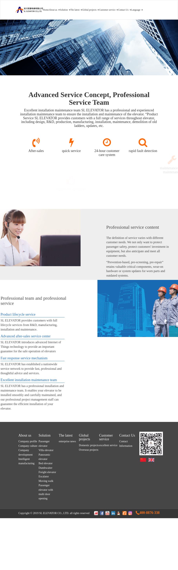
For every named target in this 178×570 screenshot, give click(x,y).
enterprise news (67, 496)
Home (46, 9)
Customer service (108, 9)
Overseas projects (88, 505)
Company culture (27, 501)
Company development (25, 507)
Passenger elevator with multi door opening (46, 547)
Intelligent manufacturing (26, 516)
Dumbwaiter (45, 523)
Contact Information (125, 499)
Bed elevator (46, 518)
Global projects (90, 9)
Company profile (27, 496)
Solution (65, 9)
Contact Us (124, 9)
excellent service (108, 500)
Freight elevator (47, 527)
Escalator (44, 531)
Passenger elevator (44, 499)
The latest (76, 9)
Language (137, 9)
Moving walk (46, 536)
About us (54, 9)
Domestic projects (89, 500)
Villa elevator (46, 505)
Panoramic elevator (44, 512)
